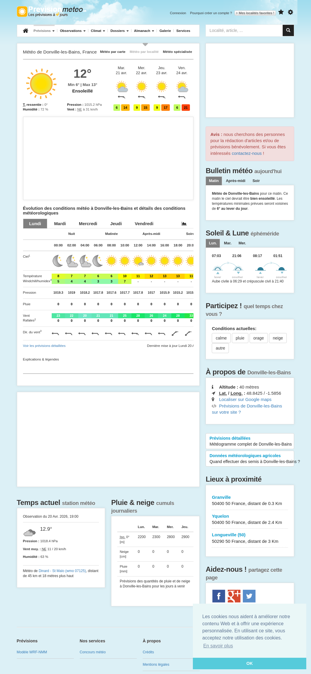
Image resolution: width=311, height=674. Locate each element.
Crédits (148, 652)
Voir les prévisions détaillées (44, 345)
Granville (250, 501)
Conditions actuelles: (234, 328)
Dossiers (119, 31)
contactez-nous (247, 153)
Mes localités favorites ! (255, 13)
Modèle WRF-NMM (32, 652)
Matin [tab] (214, 181)
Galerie (165, 31)
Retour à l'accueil (51, 11)
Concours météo (93, 652)
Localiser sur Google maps (245, 399)
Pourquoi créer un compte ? (211, 13)
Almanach (144, 31)
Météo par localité (144, 51)
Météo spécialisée (177, 51)
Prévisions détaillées (250, 441)
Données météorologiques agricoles (251, 459)
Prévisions (44, 31)
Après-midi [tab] (235, 181)
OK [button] (249, 663)
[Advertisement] (108, 158)
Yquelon (250, 520)
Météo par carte (113, 51)
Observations (73, 31)
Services (183, 31)
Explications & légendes (41, 359)
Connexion (178, 13)
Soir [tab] (256, 181)
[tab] (35, 223)
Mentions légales (156, 664)
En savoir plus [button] (218, 645)
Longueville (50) (250, 538)
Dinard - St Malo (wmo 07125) (62, 571)
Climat (98, 31)
